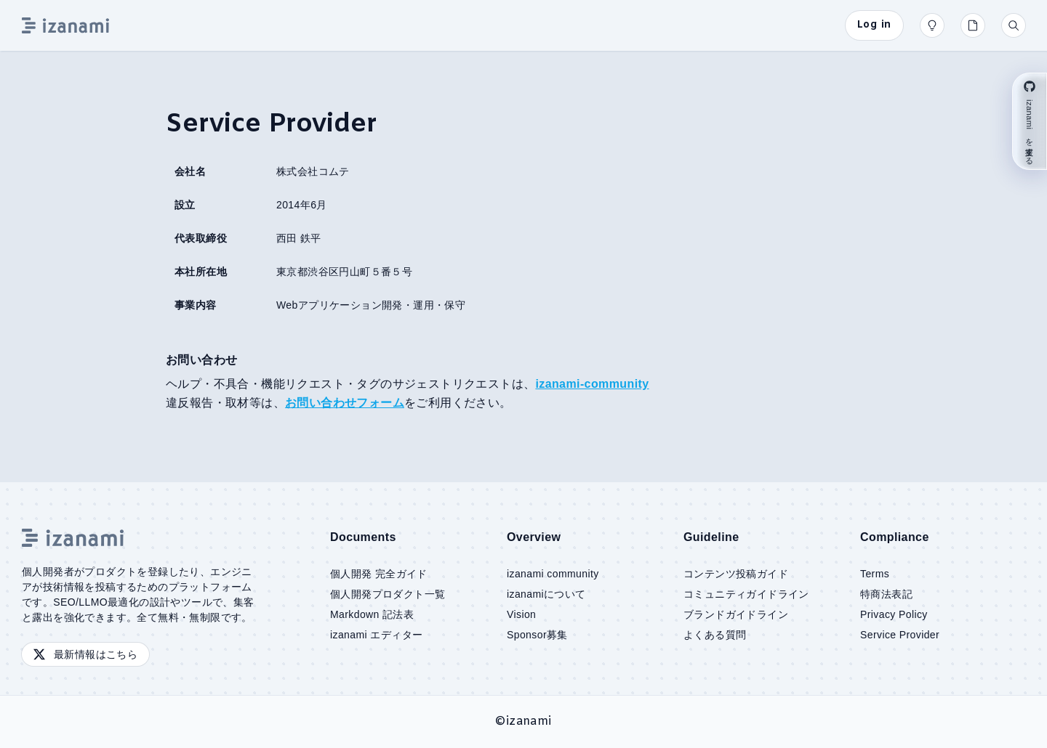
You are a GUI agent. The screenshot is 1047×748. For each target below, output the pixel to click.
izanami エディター (376, 635)
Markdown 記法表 (372, 614)
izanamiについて (546, 594)
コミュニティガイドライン (746, 594)
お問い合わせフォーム (344, 403)
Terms (874, 574)
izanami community (553, 574)
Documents (363, 537)
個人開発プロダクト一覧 (387, 594)
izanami (529, 721)
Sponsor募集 (537, 635)
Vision (521, 614)
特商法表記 (886, 594)
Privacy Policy (894, 614)
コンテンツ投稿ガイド (735, 574)
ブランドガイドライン (735, 614)
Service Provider (899, 635)
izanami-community (592, 384)
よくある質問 (714, 635)
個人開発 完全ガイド (379, 574)
